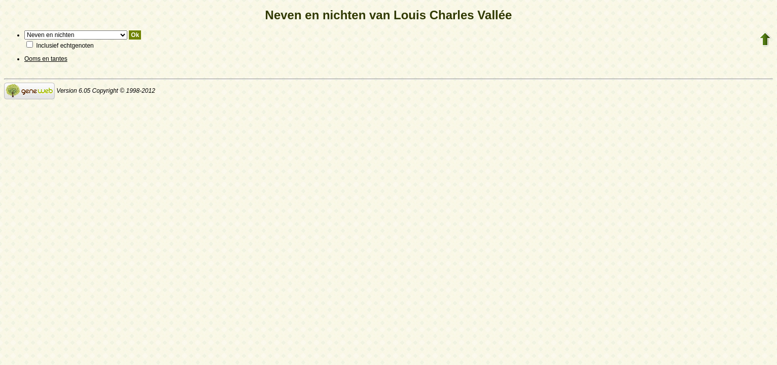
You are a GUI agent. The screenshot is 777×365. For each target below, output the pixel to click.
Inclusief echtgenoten (60, 45)
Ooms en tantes (45, 58)
